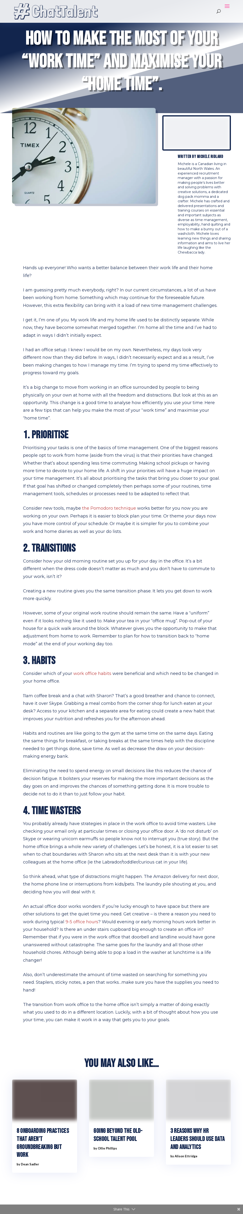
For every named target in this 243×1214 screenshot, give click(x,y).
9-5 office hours (81, 921)
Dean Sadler (30, 1164)
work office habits (92, 673)
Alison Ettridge (186, 1156)
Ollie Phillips (107, 1148)
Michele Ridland (210, 156)
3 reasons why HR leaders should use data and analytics (197, 1139)
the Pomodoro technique (109, 508)
